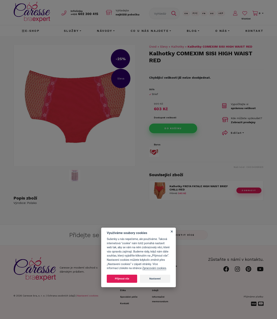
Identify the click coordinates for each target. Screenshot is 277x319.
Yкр (221, 13)
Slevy (164, 46)
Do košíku (173, 128)
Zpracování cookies (154, 268)
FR (204, 13)
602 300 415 (85, 14)
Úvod (153, 46)
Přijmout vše (122, 278)
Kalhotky (177, 46)
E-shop (30, 31)
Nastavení (155, 278)
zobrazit (249, 190)
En (186, 13)
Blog (192, 31)
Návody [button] (104, 31)
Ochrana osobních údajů (61, 295)
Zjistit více (184, 235)
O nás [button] (221, 31)
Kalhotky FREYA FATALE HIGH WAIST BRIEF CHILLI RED (198, 188)
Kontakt (254, 31)
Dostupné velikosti (165, 117)
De (212, 13)
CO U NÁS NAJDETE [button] (150, 31)
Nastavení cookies (87, 295)
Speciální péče (129, 296)
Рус (195, 13)
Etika (123, 290)
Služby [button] (71, 31)
